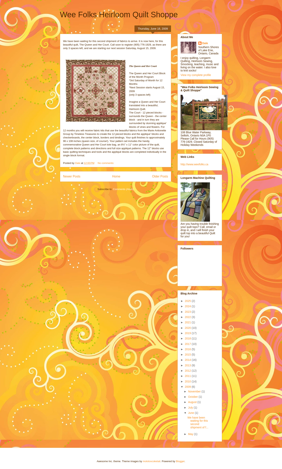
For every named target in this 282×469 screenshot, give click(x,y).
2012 (188, 370)
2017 (188, 344)
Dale (205, 43)
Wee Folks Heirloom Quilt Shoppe (119, 14)
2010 (188, 381)
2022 (188, 317)
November (194, 391)
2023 (188, 311)
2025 (188, 301)
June (191, 412)
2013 (188, 365)
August (192, 402)
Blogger (180, 461)
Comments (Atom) (123, 189)
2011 (188, 376)
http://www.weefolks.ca (194, 164)
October (193, 396)
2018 (188, 338)
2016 (188, 349)
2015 (188, 354)
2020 (188, 327)
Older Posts (160, 176)
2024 (188, 306)
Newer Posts (71, 176)
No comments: (106, 163)
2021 (188, 322)
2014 (188, 359)
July (191, 407)
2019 (188, 333)
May (191, 434)
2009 (188, 386)
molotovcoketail (151, 461)
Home (116, 176)
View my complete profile (196, 75)
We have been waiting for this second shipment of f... (197, 422)
